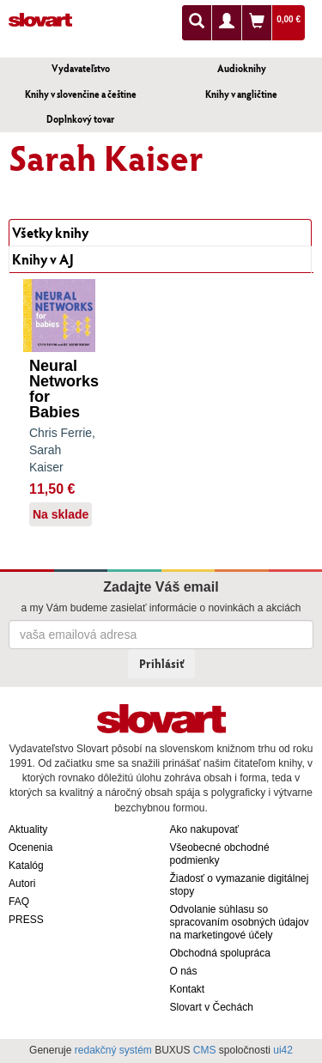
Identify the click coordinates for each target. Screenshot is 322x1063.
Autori (22, 884)
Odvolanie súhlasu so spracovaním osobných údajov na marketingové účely (239, 922)
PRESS (26, 920)
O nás (183, 971)
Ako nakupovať (205, 829)
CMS (204, 1050)
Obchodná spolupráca (220, 953)
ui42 (283, 1050)
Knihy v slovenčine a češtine (81, 94)
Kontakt (187, 989)
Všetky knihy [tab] (50, 232)
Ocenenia (30, 847)
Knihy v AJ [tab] (43, 259)
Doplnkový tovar (80, 118)
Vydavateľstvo (81, 68)
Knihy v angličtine (241, 94)
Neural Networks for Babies (64, 389)
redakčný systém (113, 1050)
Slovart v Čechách (211, 1007)
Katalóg (26, 866)
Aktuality (28, 829)
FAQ (19, 902)
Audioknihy (241, 68)
